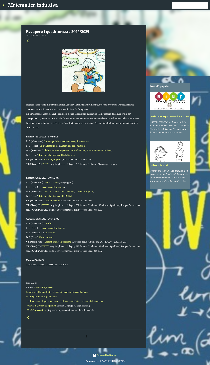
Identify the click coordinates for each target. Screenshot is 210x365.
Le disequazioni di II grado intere (41, 296)
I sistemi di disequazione (92, 301)
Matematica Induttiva (33, 5)
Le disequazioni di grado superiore (42, 301)
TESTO (45, 164)
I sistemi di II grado (84, 191)
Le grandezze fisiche (49, 146)
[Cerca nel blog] (193, 5)
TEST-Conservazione (36, 310)
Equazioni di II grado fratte (38, 292)
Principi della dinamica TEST (52, 155)
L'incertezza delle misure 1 (72, 146)
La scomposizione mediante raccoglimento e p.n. (66, 141)
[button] (27, 41)
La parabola (49, 232)
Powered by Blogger (105, 355)
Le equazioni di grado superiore (59, 191)
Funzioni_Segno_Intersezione (57, 242)
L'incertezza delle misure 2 (52, 187)
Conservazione (46, 237)
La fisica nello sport (159, 165)
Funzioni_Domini (52, 200)
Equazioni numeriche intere (72, 150)
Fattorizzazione (51, 182)
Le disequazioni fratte (70, 301)
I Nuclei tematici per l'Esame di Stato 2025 (169, 116)
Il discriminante (51, 150)
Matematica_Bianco (43, 287)
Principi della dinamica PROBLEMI (55, 196)
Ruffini (48, 223)
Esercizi (71, 155)
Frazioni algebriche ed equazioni (41, 305)
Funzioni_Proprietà (52, 159)
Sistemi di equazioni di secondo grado (70, 292)
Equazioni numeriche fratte (99, 150)
